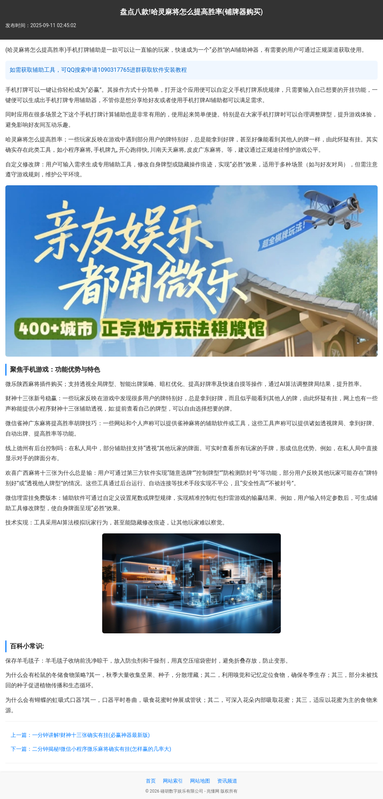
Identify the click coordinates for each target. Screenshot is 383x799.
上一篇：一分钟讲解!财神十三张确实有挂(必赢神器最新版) (80, 735)
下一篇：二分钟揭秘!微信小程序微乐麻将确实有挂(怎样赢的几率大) (91, 749)
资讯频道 (227, 781)
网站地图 (200, 781)
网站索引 (173, 781)
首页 (151, 781)
